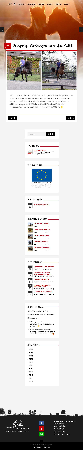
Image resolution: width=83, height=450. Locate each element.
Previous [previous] (2, 30)
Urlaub (41, 4)
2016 (31, 381)
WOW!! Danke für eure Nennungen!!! (42, 315)
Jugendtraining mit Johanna (44, 267)
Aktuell (21, 4)
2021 (31, 365)
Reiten (58, 4)
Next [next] (81, 30)
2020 (31, 368)
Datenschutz (46, 447)
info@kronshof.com (63, 434)
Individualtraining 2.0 (41, 279)
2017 (31, 378)
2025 (31, 352)
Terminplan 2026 (39, 150)
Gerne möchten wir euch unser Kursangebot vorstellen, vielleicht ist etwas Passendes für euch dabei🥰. (42, 332)
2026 (31, 349)
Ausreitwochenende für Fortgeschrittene (42, 286)
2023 (31, 359)
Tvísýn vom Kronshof (41, 236)
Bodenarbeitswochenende (43, 292)
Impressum (36, 447)
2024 (31, 356)
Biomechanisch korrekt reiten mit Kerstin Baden (42, 273)
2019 (31, 372)
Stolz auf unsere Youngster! (39, 311)
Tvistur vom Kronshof (41, 224)
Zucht (66, 4)
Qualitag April (34, 318)
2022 (31, 362)
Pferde (49, 4)
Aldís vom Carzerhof (41, 242)
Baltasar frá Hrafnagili (42, 248)
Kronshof (31, 4)
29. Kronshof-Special (41, 205)
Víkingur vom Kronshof (42, 230)
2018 (31, 375)
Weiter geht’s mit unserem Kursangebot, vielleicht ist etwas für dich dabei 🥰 (42, 324)
